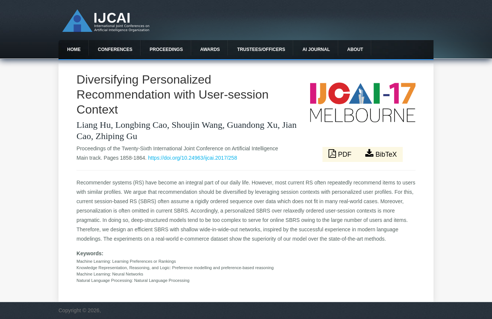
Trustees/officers (261, 49)
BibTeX (381, 153)
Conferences (115, 49)
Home (74, 49)
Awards (210, 49)
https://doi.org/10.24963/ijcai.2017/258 (192, 158)
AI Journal (316, 49)
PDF (340, 153)
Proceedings (166, 49)
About (355, 49)
